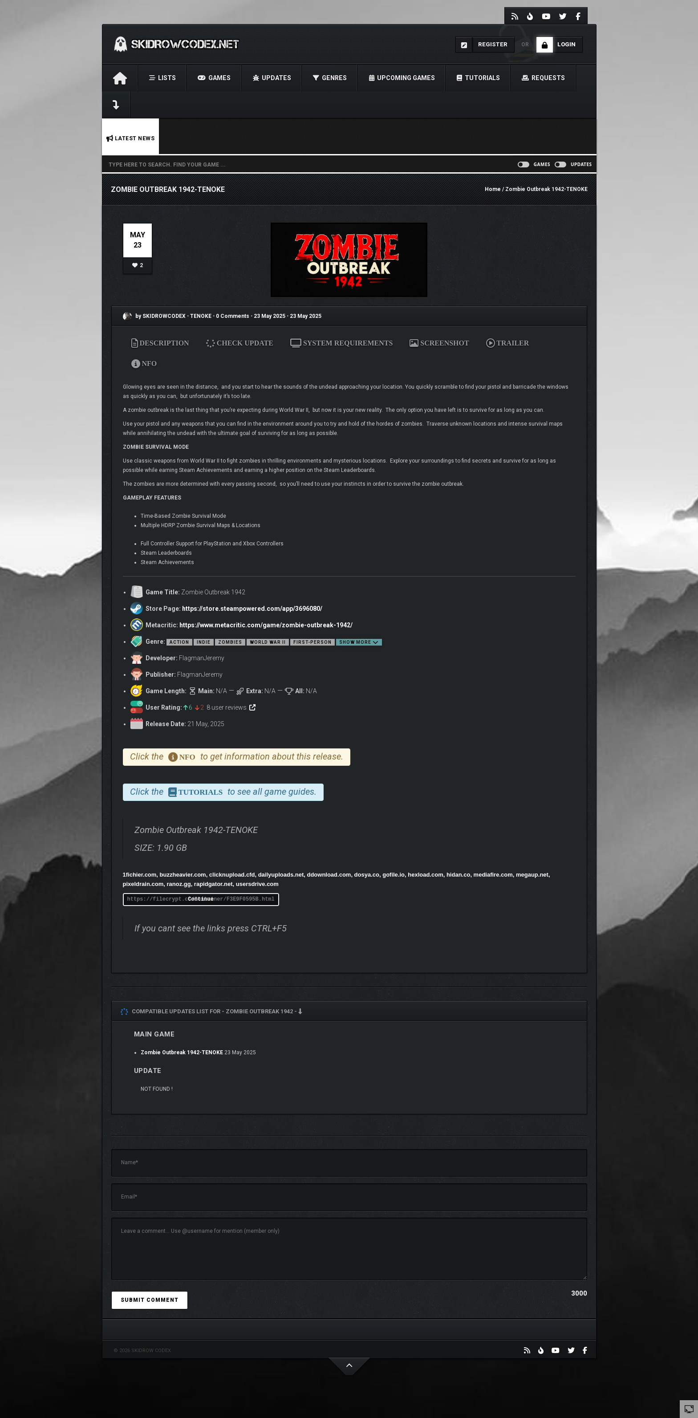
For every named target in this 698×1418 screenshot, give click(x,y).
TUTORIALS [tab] (195, 792)
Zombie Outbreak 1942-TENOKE (182, 1052)
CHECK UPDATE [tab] (240, 343)
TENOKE (201, 316)
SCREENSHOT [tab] (439, 343)
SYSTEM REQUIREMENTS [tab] (341, 343)
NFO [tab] (144, 363)
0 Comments (232, 316)
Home (493, 189)
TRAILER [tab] (507, 343)
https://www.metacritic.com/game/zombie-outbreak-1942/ (266, 625)
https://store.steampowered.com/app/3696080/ (252, 608)
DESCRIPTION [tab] (160, 343)
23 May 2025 (269, 316)
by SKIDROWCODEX (154, 316)
